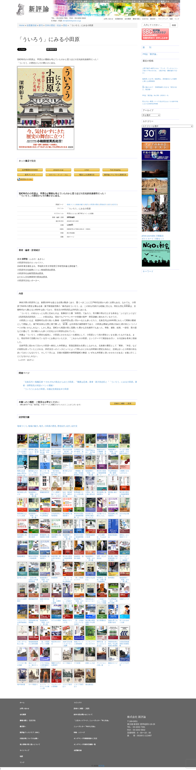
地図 (171, 19)
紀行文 (114, 204)
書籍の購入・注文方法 (140, 19)
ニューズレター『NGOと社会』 (85, 726)
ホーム (22, 702)
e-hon (87, 170)
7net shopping (115, 170)
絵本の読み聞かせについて (83, 714)
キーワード (148, 271)
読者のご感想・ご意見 (122, 404)
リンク (177, 19)
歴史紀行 (103, 204)
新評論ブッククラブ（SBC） (30, 732)
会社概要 (128, 19)
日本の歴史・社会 (53, 25)
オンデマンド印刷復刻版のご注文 (85, 738)
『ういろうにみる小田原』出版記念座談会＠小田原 (46, 389)
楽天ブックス (30, 175)
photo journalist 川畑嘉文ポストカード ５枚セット (156, 200)
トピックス (78, 702)
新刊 (41, 25)
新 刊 (147, 47)
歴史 (65, 25)
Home (21, 25)
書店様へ (153, 19)
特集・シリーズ (79, 732)
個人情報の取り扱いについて (30, 744)
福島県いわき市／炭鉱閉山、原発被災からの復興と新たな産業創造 (159, 80)
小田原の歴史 (94, 204)
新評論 (39, 9)
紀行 (109, 204)
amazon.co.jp (58, 170)
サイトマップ (163, 19)
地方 (86, 204)
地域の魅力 (80, 204)
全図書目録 (119, 19)
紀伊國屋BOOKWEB (30, 170)
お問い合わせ (108, 19)
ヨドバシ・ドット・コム (58, 175)
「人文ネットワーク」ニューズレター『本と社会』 (92, 720)
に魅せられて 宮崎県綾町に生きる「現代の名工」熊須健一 (159, 88)
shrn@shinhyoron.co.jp (72, 21)
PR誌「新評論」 (150, 54)
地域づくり (71, 204)
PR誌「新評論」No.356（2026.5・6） (155, 95)
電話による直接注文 (87, 175)
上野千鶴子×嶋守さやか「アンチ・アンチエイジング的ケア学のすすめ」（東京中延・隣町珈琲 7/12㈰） (160, 70)
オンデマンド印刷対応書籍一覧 (85, 744)
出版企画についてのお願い (29, 738)
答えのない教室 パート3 (160, 103)
